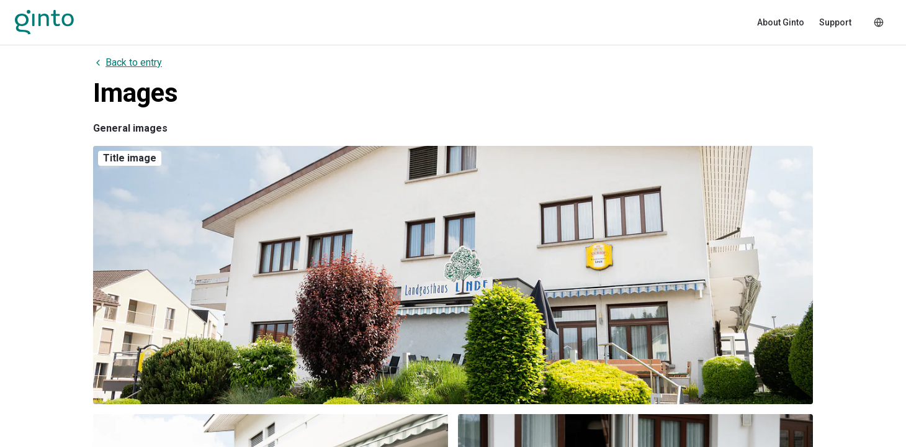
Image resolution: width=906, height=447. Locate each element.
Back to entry (127, 62)
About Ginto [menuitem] (780, 22)
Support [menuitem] (835, 22)
